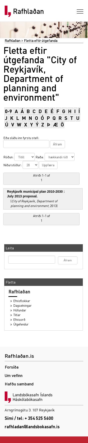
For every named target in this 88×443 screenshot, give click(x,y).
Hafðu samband (19, 383)
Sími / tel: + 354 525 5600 (29, 418)
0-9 (8, 111)
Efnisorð (19, 319)
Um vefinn (14, 375)
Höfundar (19, 310)
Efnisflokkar (21, 301)
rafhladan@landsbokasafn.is (32, 426)
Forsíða (12, 366)
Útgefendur (21, 324)
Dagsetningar (22, 305)
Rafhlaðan (28, 11)
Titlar (17, 315)
